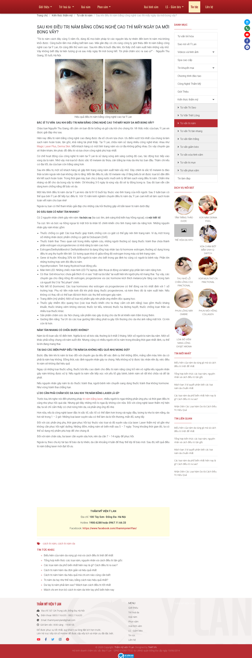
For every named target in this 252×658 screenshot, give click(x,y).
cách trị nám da (66, 543)
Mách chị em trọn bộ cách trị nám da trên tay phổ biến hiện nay (79, 589)
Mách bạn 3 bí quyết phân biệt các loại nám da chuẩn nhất (193, 386)
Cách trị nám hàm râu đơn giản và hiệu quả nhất (70, 570)
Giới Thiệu (183, 91)
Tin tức (194, 5)
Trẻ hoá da (65, 5)
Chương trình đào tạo (189, 75)
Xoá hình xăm (151, 5)
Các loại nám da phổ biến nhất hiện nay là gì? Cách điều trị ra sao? (81, 565)
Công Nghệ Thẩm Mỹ (189, 83)
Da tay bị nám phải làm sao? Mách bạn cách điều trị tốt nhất (77, 584)
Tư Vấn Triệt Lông (190, 115)
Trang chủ (42, 15)
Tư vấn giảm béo (189, 146)
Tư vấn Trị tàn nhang (191, 131)
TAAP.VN (152, 647)
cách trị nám (50, 543)
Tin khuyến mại (186, 67)
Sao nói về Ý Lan (187, 44)
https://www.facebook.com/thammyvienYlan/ (110, 528)
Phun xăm (102, 5)
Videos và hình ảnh (188, 52)
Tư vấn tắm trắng (189, 139)
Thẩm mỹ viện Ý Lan (124, 647)
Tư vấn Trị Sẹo (188, 107)
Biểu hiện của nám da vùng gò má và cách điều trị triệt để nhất (78, 555)
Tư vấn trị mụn (188, 162)
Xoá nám (85, 5)
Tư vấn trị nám (84, 15)
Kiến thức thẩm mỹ (62, 15)
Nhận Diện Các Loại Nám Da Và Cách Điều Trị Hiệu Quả (195, 408)
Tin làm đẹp (184, 178)
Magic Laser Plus (46, 146)
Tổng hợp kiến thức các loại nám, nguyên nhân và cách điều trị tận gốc (83, 560)
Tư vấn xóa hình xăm (191, 154)
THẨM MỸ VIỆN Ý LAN (185, 603)
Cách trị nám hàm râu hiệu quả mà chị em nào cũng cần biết (77, 575)
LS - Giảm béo (173, 5)
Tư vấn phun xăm (189, 170)
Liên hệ (209, 5)
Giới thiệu (44, 5)
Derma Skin (64, 146)
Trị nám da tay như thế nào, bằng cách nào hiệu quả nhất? (76, 579)
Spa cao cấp (185, 60)
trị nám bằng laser (93, 398)
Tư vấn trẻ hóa (186, 36)
